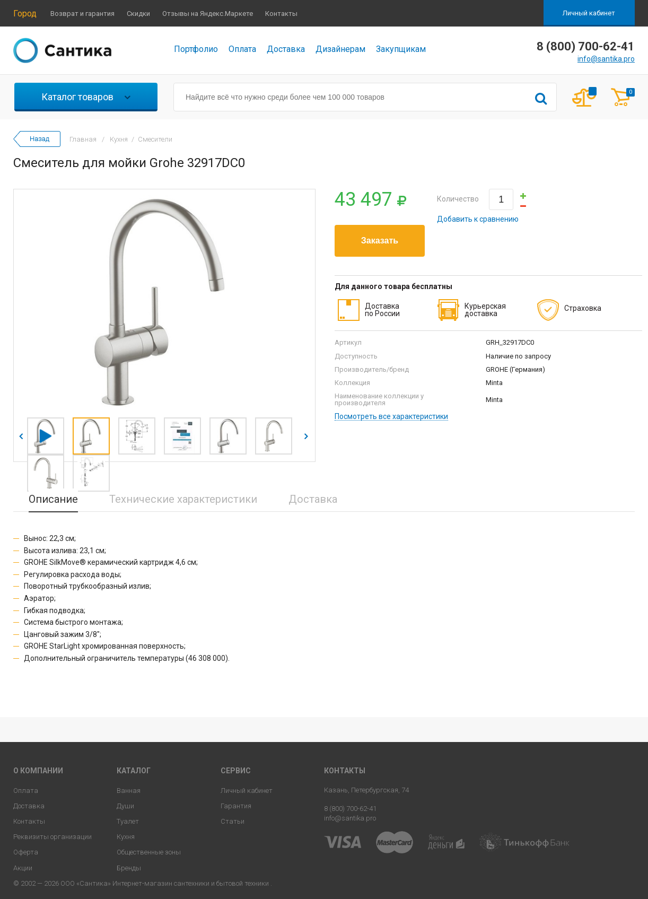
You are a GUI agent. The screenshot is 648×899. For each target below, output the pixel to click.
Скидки (138, 14)
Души (125, 806)
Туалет (128, 821)
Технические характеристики (183, 499)
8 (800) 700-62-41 (350, 809)
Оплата (242, 49)
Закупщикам (401, 49)
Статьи (232, 821)
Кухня (126, 837)
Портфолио (196, 49)
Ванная (129, 791)
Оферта (25, 852)
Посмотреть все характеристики (391, 417)
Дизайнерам (340, 49)
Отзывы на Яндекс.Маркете (207, 14)
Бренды (129, 868)
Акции (22, 868)
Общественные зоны (149, 852)
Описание (53, 499)
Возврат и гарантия (82, 14)
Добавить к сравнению (478, 219)
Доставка (286, 49)
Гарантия (236, 806)
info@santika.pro (606, 59)
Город (25, 13)
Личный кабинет (589, 13)
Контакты (281, 14)
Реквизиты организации (52, 837)
